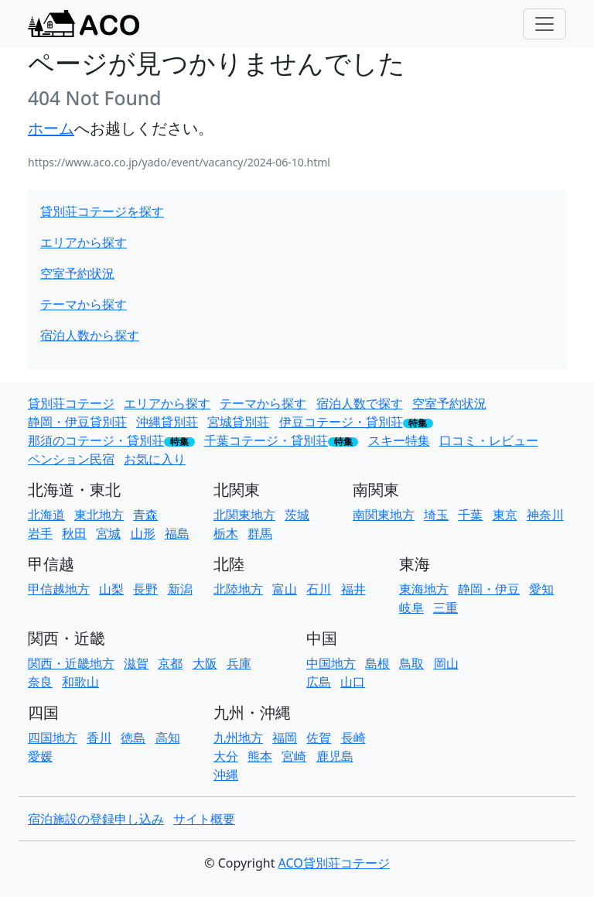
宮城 (108, 533)
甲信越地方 (59, 588)
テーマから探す (83, 304)
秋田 (74, 533)
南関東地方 (384, 514)
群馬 (260, 533)
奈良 (40, 681)
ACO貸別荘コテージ (334, 862)
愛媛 (40, 756)
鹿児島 (334, 756)
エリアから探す (83, 242)
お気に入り (155, 458)
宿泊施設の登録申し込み (96, 818)
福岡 (284, 737)
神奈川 (545, 514)
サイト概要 (204, 818)
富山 (284, 588)
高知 (167, 737)
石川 (318, 588)
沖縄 (225, 774)
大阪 (205, 663)
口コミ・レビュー (488, 440)
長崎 (353, 737)
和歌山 (80, 681)
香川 (99, 737)
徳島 (133, 737)
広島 (318, 681)
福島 (177, 533)
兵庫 (239, 663)
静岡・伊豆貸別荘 (77, 421)
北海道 (46, 514)
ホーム (51, 128)
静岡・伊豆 (489, 588)
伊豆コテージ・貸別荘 (341, 421)
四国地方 (52, 737)
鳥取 (411, 663)
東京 (505, 514)
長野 (145, 588)
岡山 (446, 663)
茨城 (297, 514)
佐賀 (318, 737)
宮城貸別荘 (238, 421)
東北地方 (99, 514)
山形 (143, 533)
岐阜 (411, 607)
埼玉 (436, 514)
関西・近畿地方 (71, 663)
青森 (145, 514)
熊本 (260, 756)
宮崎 (294, 756)
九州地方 (238, 737)
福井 (353, 588)
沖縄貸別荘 (167, 421)
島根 (377, 663)
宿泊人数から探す (89, 335)
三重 (445, 607)
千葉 (470, 514)
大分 (225, 756)
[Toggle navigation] (544, 24)
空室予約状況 (77, 273)
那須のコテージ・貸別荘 (96, 440)
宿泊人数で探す (359, 403)
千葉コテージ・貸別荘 (266, 440)
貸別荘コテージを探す (102, 211)
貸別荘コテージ (71, 403)
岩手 (40, 533)
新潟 (180, 588)
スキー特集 (399, 440)
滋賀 (136, 663)
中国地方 (331, 663)
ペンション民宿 (71, 458)
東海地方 (424, 588)
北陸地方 (238, 588)
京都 (170, 663)
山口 (352, 681)
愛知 (541, 588)
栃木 (225, 533)
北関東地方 (244, 514)
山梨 (111, 588)
